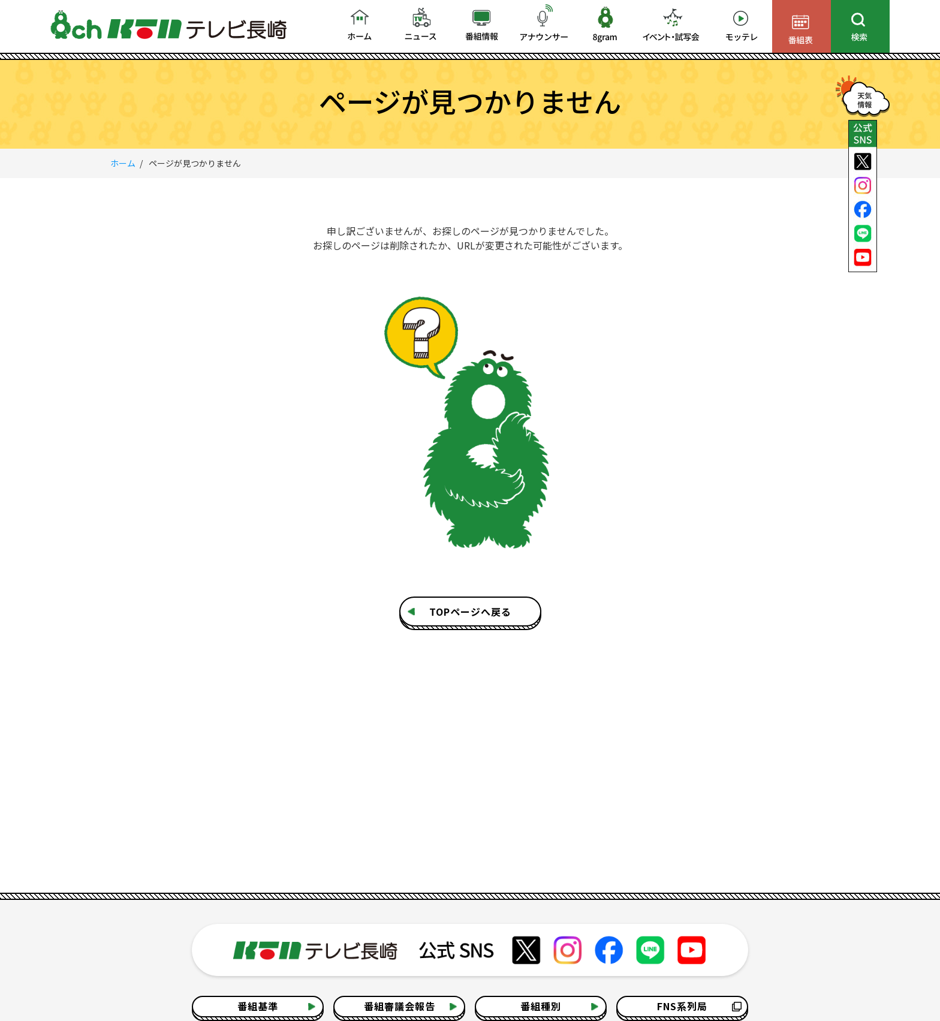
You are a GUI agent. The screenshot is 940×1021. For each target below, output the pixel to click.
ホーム (122, 163)
